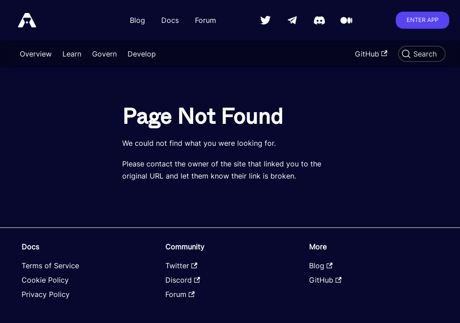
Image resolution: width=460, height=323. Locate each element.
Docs (170, 20)
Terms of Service (50, 265)
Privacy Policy (46, 294)
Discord (182, 279)
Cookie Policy (45, 279)
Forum (205, 20)
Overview (36, 53)
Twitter (181, 265)
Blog (137, 20)
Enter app (422, 19)
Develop (142, 53)
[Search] (422, 54)
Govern (104, 53)
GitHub (371, 53)
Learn (71, 53)
